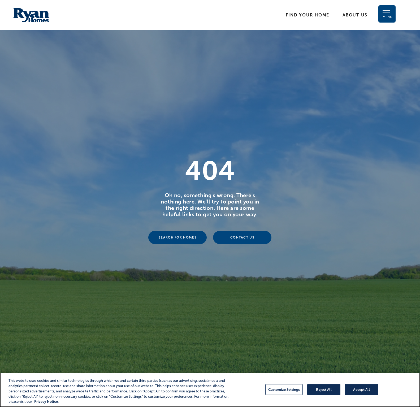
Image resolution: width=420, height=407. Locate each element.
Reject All (323, 389)
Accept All (361, 389)
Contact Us (242, 237)
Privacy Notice (46, 402)
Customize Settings (284, 389)
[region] (210, 390)
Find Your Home (307, 15)
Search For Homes (178, 237)
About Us (355, 15)
